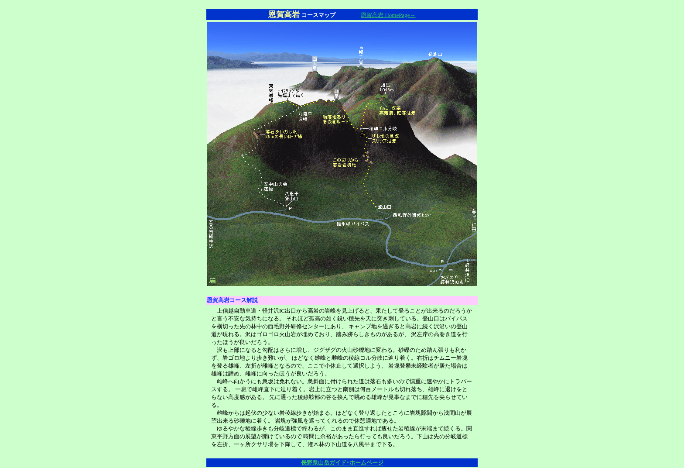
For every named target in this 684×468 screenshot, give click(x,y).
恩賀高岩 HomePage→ (388, 15)
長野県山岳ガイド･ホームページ (342, 462)
